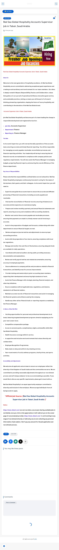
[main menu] (3, 4)
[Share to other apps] (25, 441)
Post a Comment (10, 502)
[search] (56, 4)
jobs (35, 539)
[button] (11, 441)
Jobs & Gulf (7, 18)
